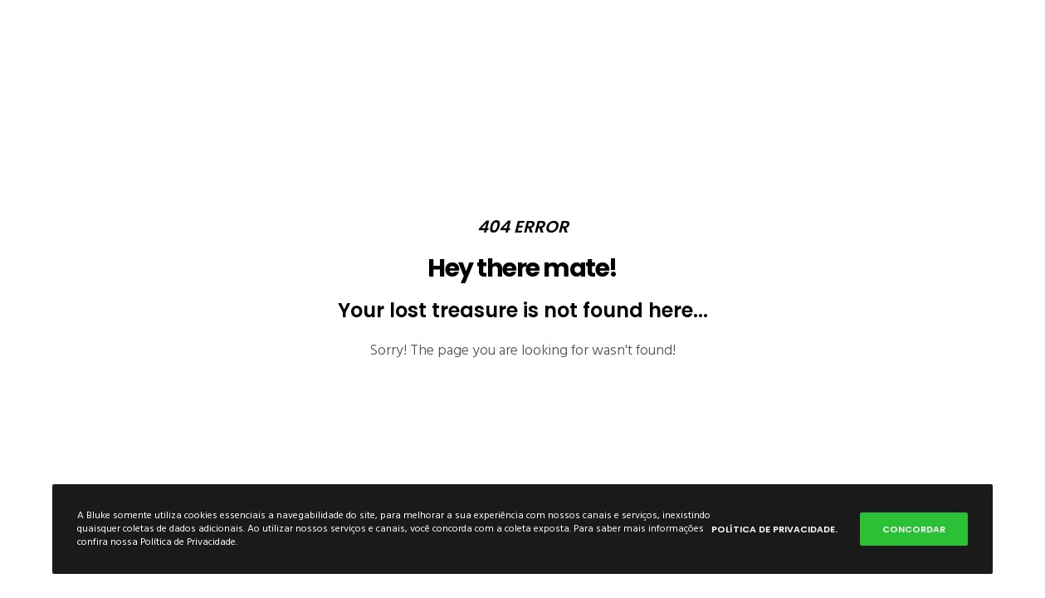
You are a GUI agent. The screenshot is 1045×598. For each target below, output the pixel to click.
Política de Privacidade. (774, 529)
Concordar (913, 529)
